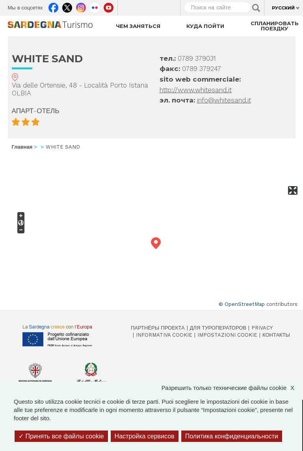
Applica (256, 8)
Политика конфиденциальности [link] (231, 436)
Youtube (108, 6)
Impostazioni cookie (227, 335)
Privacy (262, 328)
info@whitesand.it (224, 100)
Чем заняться (138, 26)
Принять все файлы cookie (61, 436)
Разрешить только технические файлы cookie (232, 388)
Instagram (81, 6)
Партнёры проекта (158, 328)
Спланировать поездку (275, 26)
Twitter (67, 6)
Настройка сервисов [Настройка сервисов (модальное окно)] (145, 436)
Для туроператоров (218, 328)
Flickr (95, 6)
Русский (283, 8)
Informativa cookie (164, 335)
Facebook (53, 6)
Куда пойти (205, 26)
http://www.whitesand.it (196, 90)
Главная (22, 147)
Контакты (276, 335)
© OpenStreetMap (242, 304)
